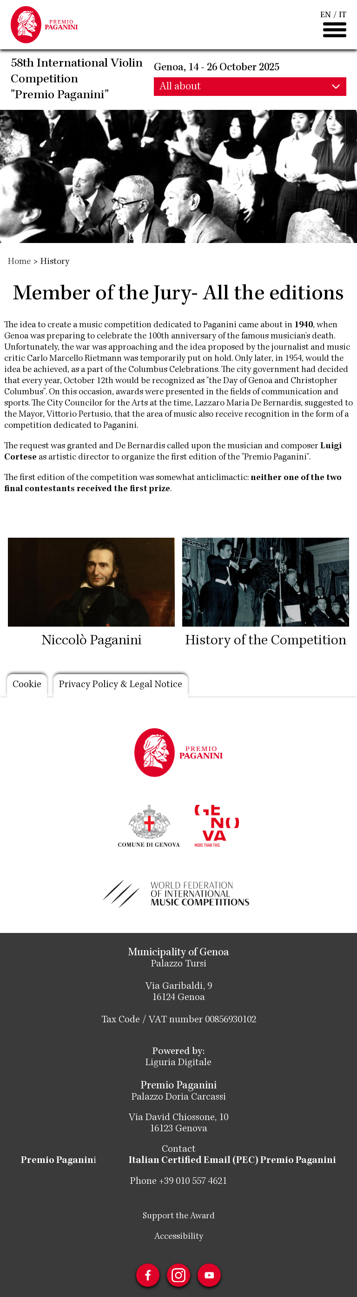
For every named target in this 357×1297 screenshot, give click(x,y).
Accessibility (178, 1236)
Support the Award (179, 1216)
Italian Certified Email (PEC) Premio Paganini (232, 1161)
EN (325, 15)
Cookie (27, 686)
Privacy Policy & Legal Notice (120, 686)
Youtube (209, 1274)
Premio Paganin (57, 1161)
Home (19, 262)
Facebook (147, 1274)
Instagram (178, 1274)
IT (342, 15)
